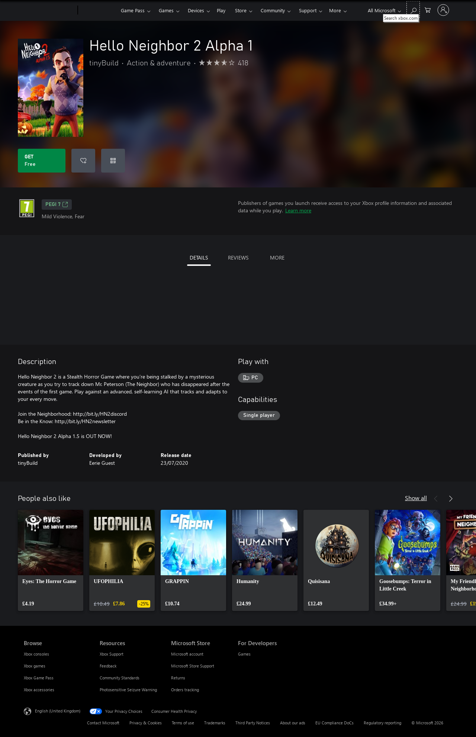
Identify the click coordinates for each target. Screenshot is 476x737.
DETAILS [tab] (199, 257)
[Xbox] (98, 10)
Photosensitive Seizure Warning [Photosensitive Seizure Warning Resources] (128, 689)
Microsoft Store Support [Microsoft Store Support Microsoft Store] (192, 665)
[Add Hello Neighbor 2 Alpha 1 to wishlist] (83, 161)
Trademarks (214, 722)
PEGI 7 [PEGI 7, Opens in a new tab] (56, 204)
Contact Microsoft (103, 722)
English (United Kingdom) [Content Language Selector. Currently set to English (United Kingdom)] (57, 710)
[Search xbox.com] (413, 9)
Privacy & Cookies (145, 722)
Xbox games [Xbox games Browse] (34, 665)
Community (273, 10)
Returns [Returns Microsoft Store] (178, 677)
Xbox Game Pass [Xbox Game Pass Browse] (39, 677)
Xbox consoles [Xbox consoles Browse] (36, 653)
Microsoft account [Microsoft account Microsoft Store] (187, 653)
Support (307, 10)
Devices (196, 10)
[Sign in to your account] (443, 10)
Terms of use (183, 722)
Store (241, 10)
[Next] (450, 498)
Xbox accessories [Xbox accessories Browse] (39, 689)
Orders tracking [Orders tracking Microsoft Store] (185, 689)
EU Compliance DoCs (334, 722)
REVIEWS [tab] (238, 257)
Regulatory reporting (382, 722)
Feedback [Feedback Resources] (108, 665)
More (335, 10)
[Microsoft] (49, 10)
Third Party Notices (252, 722)
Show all (416, 498)
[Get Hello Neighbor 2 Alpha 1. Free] (41, 161)
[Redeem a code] (113, 161)
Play (221, 10)
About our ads (292, 722)
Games (166, 10)
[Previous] (435, 498)
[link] (50, 560)
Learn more (298, 210)
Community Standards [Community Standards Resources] (119, 677)
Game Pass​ (133, 10)
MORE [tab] (277, 257)
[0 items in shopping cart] (428, 9)
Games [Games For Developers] (244, 653)
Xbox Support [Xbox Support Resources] (111, 653)
